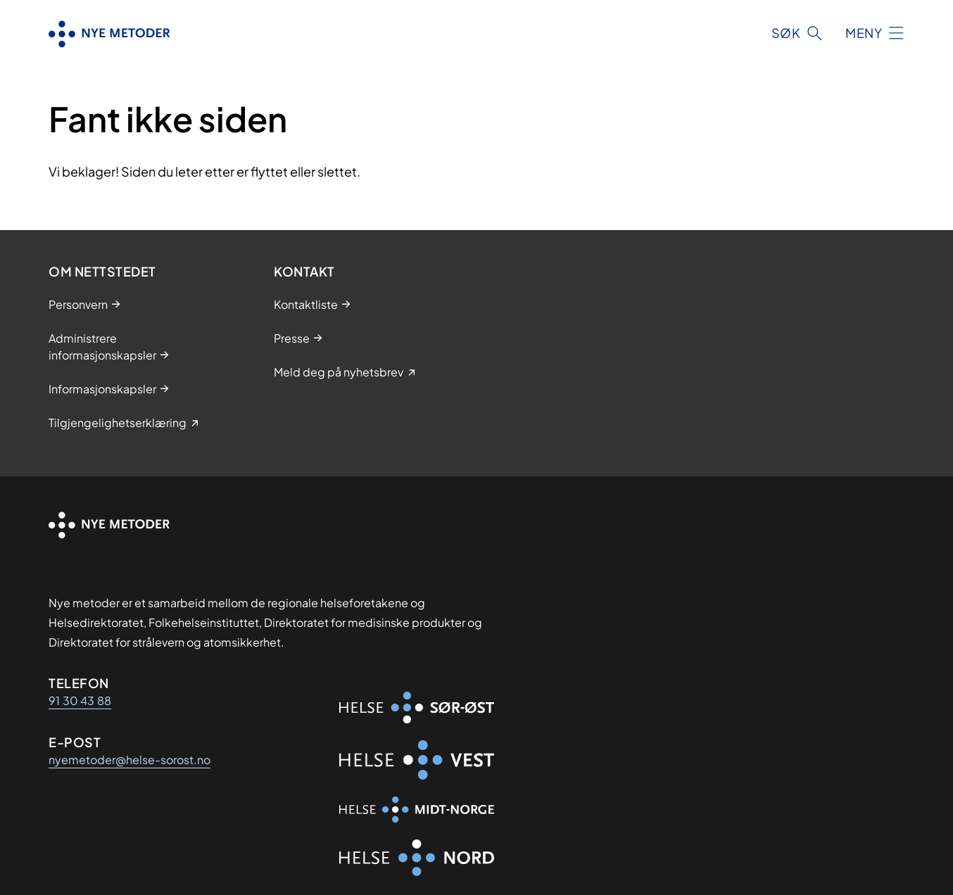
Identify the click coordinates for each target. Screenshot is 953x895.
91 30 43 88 (80, 700)
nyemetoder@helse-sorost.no (129, 759)
